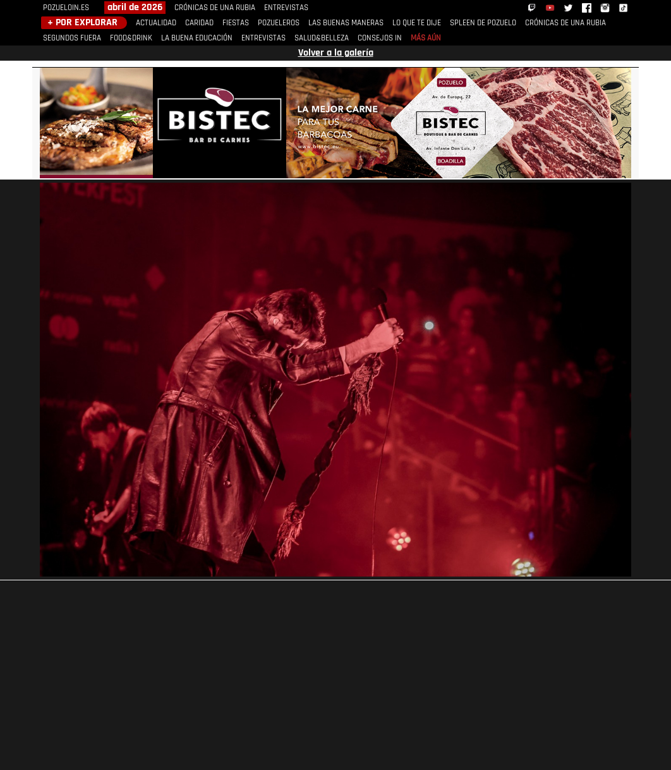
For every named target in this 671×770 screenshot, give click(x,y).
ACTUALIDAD (156, 23)
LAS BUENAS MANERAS (346, 23)
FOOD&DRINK (131, 38)
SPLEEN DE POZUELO (483, 23)
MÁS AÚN (426, 38)
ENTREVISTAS (286, 8)
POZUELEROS (278, 23)
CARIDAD (199, 23)
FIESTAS (235, 23)
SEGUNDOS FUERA (72, 38)
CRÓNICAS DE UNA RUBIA (214, 8)
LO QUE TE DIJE (416, 23)
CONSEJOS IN (380, 38)
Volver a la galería (335, 53)
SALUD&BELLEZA (321, 38)
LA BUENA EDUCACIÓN (197, 38)
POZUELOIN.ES (66, 8)
